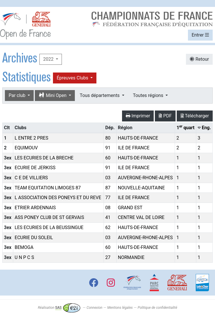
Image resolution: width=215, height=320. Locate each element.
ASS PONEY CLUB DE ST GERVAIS (49, 217)
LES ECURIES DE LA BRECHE (44, 158)
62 (108, 227)
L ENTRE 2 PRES (31, 138)
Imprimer (138, 116)
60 (108, 158)
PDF (165, 116)
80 (108, 138)
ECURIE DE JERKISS (35, 167)
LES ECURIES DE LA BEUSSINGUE (49, 227)
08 (108, 207)
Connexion (94, 308)
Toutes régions (148, 95)
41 (108, 217)
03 (108, 177)
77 (108, 197)
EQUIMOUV (26, 148)
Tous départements (100, 95)
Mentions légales (120, 308)
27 (108, 257)
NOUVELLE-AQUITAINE (141, 188)
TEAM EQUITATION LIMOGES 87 (48, 188)
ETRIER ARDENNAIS (35, 207)
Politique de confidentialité (157, 308)
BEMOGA (24, 247)
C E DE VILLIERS (31, 177)
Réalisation (59, 308)
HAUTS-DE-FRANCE (138, 138)
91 (108, 148)
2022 (49, 59)
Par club (17, 95)
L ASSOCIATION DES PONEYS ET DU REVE (58, 197)
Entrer (200, 35)
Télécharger (194, 116)
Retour (199, 59)
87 (108, 188)
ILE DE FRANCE (134, 148)
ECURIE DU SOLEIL (34, 237)
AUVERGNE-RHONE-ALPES (145, 177)
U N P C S (24, 257)
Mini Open (53, 95)
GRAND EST (130, 207)
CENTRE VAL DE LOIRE (141, 217)
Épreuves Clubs (73, 78)
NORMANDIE (131, 257)
